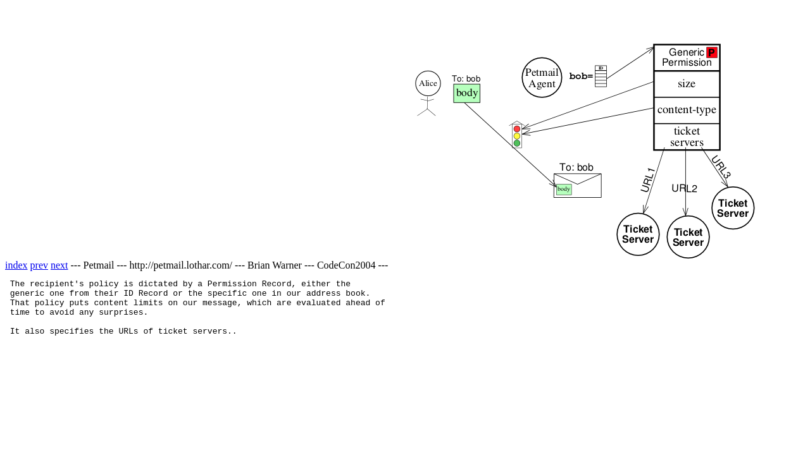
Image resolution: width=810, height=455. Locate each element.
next (59, 265)
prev (39, 265)
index (16, 265)
